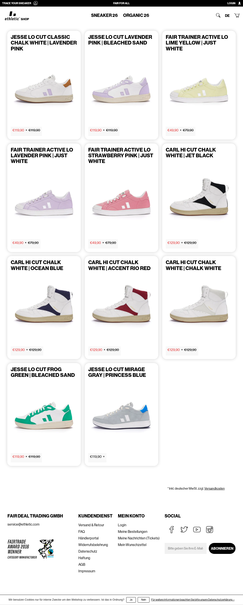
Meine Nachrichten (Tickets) (139, 538)
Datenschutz (87, 551)
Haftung (84, 558)
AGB (81, 564)
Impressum (86, 571)
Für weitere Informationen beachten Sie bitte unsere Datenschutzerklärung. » (192, 599)
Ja (131, 599)
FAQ (81, 532)
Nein (143, 599)
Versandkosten (214, 488)
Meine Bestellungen (132, 532)
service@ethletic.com (23, 524)
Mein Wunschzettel (132, 545)
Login (122, 525)
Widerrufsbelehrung (93, 545)
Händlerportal (88, 538)
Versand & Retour (91, 525)
